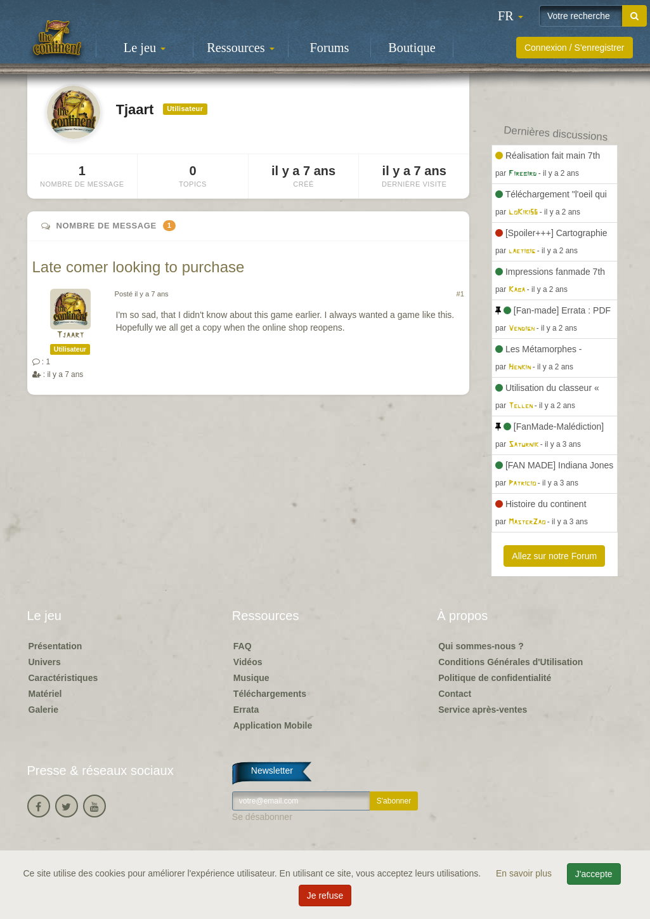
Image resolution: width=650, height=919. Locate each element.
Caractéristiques (63, 678)
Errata (246, 709)
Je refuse (325, 895)
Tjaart (70, 335)
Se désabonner (262, 817)
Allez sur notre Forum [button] (554, 556)
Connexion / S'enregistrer (574, 48)
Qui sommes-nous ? (481, 646)
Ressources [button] (240, 48)
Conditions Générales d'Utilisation (510, 662)
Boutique (411, 48)
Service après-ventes (482, 709)
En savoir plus (525, 873)
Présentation (55, 646)
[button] (510, 16)
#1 (460, 294)
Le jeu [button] (145, 48)
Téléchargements (269, 694)
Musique (251, 678)
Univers (45, 662)
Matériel (45, 694)
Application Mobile (272, 725)
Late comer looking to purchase (138, 266)
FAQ (242, 646)
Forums (329, 48)
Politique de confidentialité (494, 678)
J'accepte (594, 874)
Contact (454, 694)
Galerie (43, 709)
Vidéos (248, 662)
